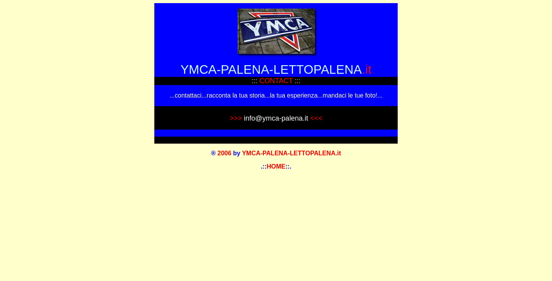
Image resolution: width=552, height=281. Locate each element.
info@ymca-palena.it (276, 118)
